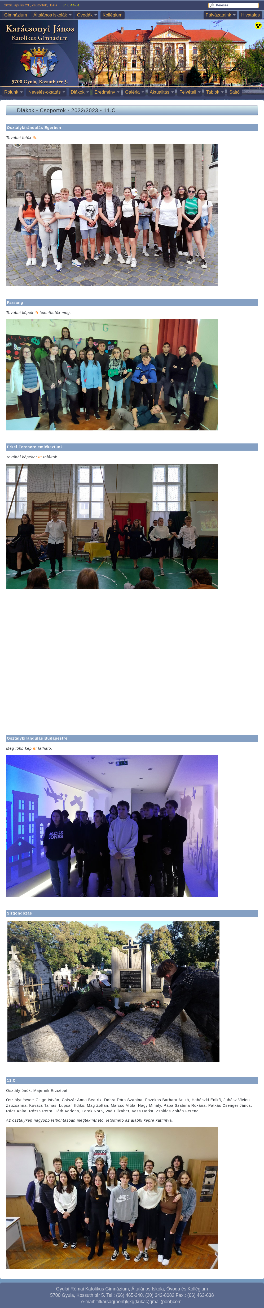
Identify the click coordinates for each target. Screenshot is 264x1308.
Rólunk (11, 92)
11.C (110, 110)
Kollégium (112, 15)
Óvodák (85, 15)
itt (35, 138)
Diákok (78, 92)
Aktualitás (159, 92)
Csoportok (53, 110)
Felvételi (187, 92)
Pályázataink (218, 15)
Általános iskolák (50, 15)
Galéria (132, 92)
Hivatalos (250, 15)
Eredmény (105, 92)
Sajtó (234, 92)
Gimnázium (15, 15)
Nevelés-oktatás (44, 92)
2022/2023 (84, 110)
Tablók (212, 92)
